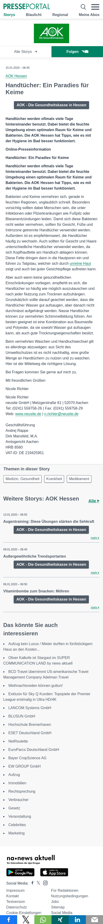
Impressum (15, 890)
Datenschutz (16, 907)
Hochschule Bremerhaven (29, 725)
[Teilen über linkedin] (77, 919)
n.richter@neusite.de (61, 414)
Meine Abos (89, 15)
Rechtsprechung (21, 791)
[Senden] (94, 919)
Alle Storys (26, 52)
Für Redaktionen (64, 890)
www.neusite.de (28, 414)
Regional (60, 15)
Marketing (16, 833)
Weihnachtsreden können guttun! (35, 686)
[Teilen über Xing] (60, 919)
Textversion (15, 902)
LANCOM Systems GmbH (29, 708)
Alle (93, 501)
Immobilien (17, 783)
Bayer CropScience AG (27, 758)
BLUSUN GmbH (21, 716)
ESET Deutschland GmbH (30, 733)
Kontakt (12, 896)
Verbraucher (18, 800)
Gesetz (14, 808)
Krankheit (54, 479)
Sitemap (58, 907)
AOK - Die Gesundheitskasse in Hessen (52, 105)
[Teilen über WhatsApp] (43, 919)
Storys (9, 15)
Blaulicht (34, 15)
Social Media (61, 913)
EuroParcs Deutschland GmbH (33, 750)
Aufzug (14, 775)
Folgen (77, 52)
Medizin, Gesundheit (22, 479)
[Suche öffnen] (83, 7)
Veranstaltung (19, 816)
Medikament (79, 479)
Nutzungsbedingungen (69, 896)
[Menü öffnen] (95, 7)
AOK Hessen (16, 76)
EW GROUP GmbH (24, 766)
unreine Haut (80, 263)
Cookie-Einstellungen (23, 913)
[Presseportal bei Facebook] (31, 883)
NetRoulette (18, 741)
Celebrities (17, 825)
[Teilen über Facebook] (8, 919)
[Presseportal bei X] (37, 883)
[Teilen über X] (25, 919)
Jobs (55, 902)
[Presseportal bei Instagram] (44, 883)
